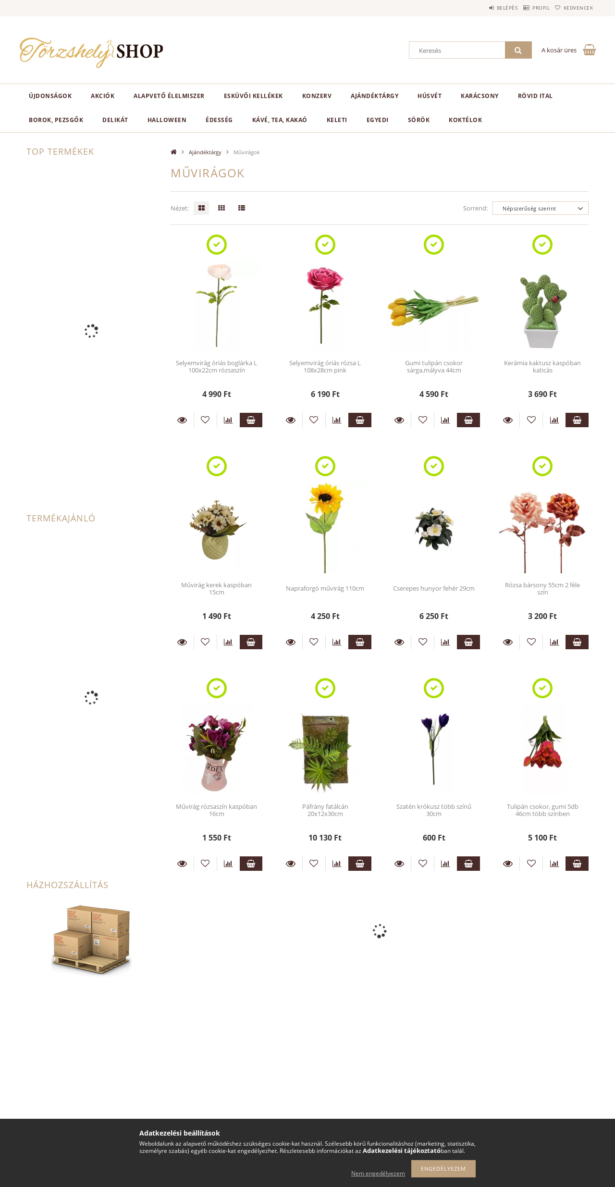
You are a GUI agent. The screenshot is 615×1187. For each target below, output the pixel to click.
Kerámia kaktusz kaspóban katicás (542, 366)
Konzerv (317, 96)
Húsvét (430, 96)
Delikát (115, 120)
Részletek (182, 420)
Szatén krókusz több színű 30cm (433, 810)
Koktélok (465, 120)
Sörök (419, 120)
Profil (527, 7)
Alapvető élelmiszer (169, 96)
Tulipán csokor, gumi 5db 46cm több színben (542, 810)
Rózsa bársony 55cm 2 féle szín (542, 588)
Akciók (102, 96)
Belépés (484, 7)
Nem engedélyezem (378, 1173)
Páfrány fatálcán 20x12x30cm (325, 810)
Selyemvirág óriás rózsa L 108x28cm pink (325, 366)
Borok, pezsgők (56, 120)
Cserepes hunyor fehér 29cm (434, 588)
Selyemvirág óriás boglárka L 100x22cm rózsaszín (216, 366)
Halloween (167, 120)
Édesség (219, 120)
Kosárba (251, 420)
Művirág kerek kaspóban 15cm (216, 588)
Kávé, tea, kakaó (280, 120)
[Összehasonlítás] (228, 420)
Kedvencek (574, 7)
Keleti (337, 120)
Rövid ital (535, 96)
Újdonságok (50, 96)
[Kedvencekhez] (205, 420)
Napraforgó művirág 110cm (325, 588)
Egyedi (378, 120)
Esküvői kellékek (253, 96)
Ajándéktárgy (374, 96)
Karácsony (480, 96)
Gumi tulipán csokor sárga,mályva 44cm (434, 366)
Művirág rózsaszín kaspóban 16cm (216, 810)
